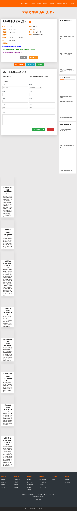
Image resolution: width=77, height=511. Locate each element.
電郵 (30, 91)
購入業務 (39, 3)
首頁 (22, 3)
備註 (3, 112)
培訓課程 (52, 3)
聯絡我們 (65, 3)
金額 (30, 98)
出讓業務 (33, 3)
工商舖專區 (59, 3)
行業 (30, 105)
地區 (3, 105)
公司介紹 (26, 3)
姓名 (3, 91)
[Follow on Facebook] (37, 500)
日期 (3, 84)
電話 (3, 98)
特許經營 (45, 3)
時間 (30, 84)
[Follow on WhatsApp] (40, 500)
